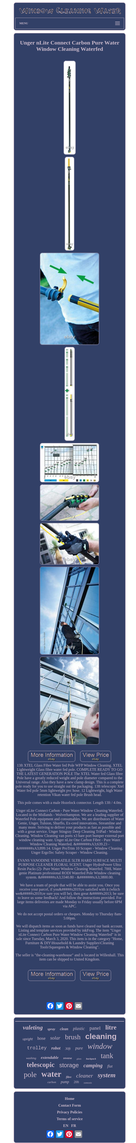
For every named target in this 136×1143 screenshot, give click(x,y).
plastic (79, 1028)
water (51, 1074)
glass (79, 1058)
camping (93, 1065)
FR (73, 1126)
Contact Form (69, 1105)
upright (28, 1039)
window (100, 1046)
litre (110, 1027)
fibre (68, 1077)
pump (65, 1082)
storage (69, 1065)
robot (55, 1048)
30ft (67, 1048)
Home (69, 1099)
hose (41, 1038)
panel (95, 1028)
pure (79, 1048)
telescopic (41, 1064)
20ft (76, 1082)
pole (30, 1074)
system (106, 1075)
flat (110, 1066)
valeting (33, 1027)
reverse (67, 1058)
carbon (52, 1082)
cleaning (101, 1036)
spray (51, 1029)
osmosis (88, 1082)
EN (65, 1126)
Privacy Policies (69, 1112)
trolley (37, 1048)
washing (31, 1058)
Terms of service (70, 1119)
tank (107, 1056)
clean (64, 1029)
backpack (91, 1058)
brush (73, 1037)
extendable (50, 1057)
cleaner (84, 1076)
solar (55, 1038)
